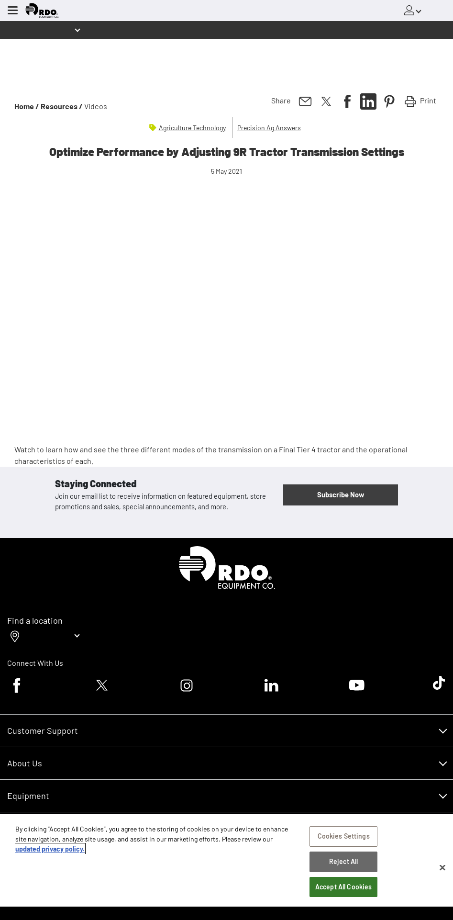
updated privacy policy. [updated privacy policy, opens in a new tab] (50, 849)
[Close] (442, 867)
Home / (26, 106)
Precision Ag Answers (269, 127)
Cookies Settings (344, 836)
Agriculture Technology (192, 127)
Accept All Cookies (343, 887)
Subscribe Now (340, 494)
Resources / (62, 106)
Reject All (343, 861)
